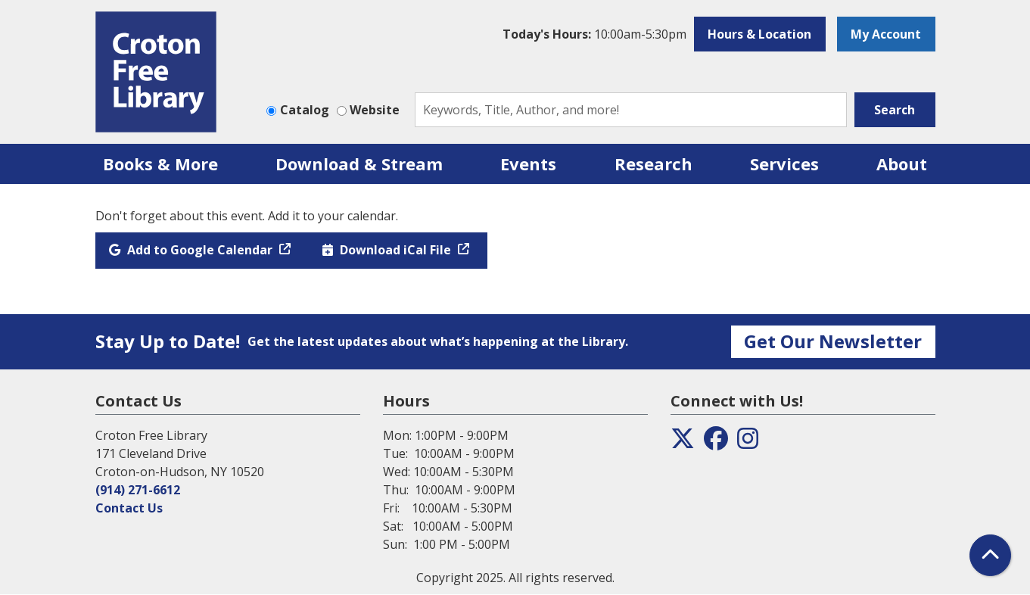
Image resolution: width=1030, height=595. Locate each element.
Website (375, 109)
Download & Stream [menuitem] (359, 163)
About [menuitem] (901, 163)
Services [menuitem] (784, 163)
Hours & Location (759, 34)
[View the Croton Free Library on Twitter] (683, 443)
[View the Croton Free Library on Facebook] (716, 443)
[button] (594, 34)
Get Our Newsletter (833, 341)
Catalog (304, 109)
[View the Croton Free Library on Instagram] (747, 443)
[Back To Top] (990, 555)
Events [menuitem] (528, 163)
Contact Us (129, 508)
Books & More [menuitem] (160, 163)
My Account (886, 34)
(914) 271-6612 (137, 489)
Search (894, 109)
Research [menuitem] (653, 163)
